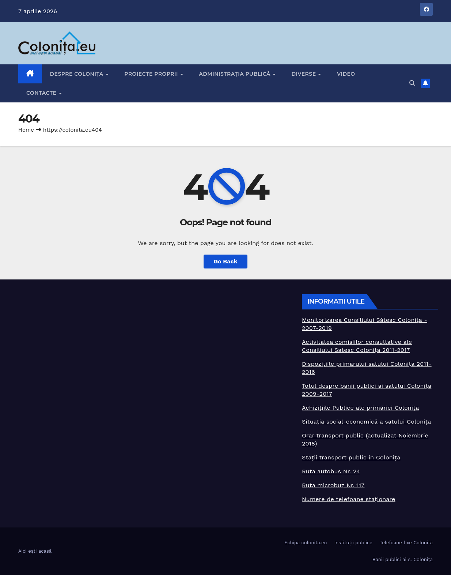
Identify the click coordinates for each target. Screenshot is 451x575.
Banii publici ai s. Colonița (402, 559)
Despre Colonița (77, 74)
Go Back (226, 261)
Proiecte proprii (151, 74)
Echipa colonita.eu (305, 542)
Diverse (304, 74)
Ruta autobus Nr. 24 (331, 471)
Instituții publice (353, 542)
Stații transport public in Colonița (351, 457)
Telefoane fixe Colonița (406, 542)
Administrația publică (235, 74)
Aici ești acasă (35, 551)
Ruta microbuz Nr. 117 (333, 485)
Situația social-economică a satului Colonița (366, 421)
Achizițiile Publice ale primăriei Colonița (360, 407)
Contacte (42, 93)
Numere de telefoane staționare (348, 499)
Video (346, 74)
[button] (412, 83)
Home (26, 130)
